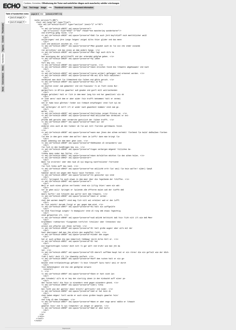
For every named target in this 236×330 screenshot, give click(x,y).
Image (43, 7)
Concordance (3, 78)
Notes (3, 68)
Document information (83, 7)
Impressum (66, 328)
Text (25, 7)
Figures (3, 48)
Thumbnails (3, 28)
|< (36, 14)
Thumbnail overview (63, 7)
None (3, 89)
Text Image (34, 7)
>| (61, 14)
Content (3, 39)
